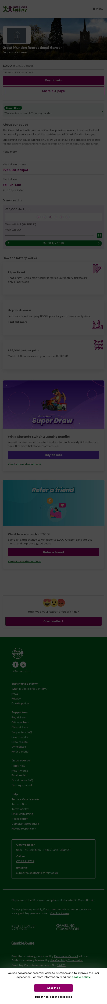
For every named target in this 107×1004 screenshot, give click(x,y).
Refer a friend (53, 552)
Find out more (18, 322)
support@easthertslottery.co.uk (37, 873)
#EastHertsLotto (22, 671)
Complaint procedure (25, 823)
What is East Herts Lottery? (29, 689)
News (15, 693)
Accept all (53, 987)
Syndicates (19, 746)
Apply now (18, 766)
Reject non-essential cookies (53, 996)
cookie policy (81, 977)
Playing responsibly (24, 828)
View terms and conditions (24, 464)
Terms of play (20, 809)
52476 (61, 965)
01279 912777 (25, 861)
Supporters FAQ (22, 732)
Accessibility (20, 819)
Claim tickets (20, 727)
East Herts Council (66, 956)
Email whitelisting (22, 814)
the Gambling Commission (66, 960)
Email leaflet (19, 775)
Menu (98, 9)
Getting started (22, 785)
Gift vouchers (20, 722)
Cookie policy (20, 703)
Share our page (53, 91)
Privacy (16, 698)
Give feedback (53, 621)
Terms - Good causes (25, 799)
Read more (10, 151)
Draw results (20, 742)
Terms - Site (19, 804)
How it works (20, 737)
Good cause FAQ (22, 780)
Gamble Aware (59, 913)
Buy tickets (53, 80)
